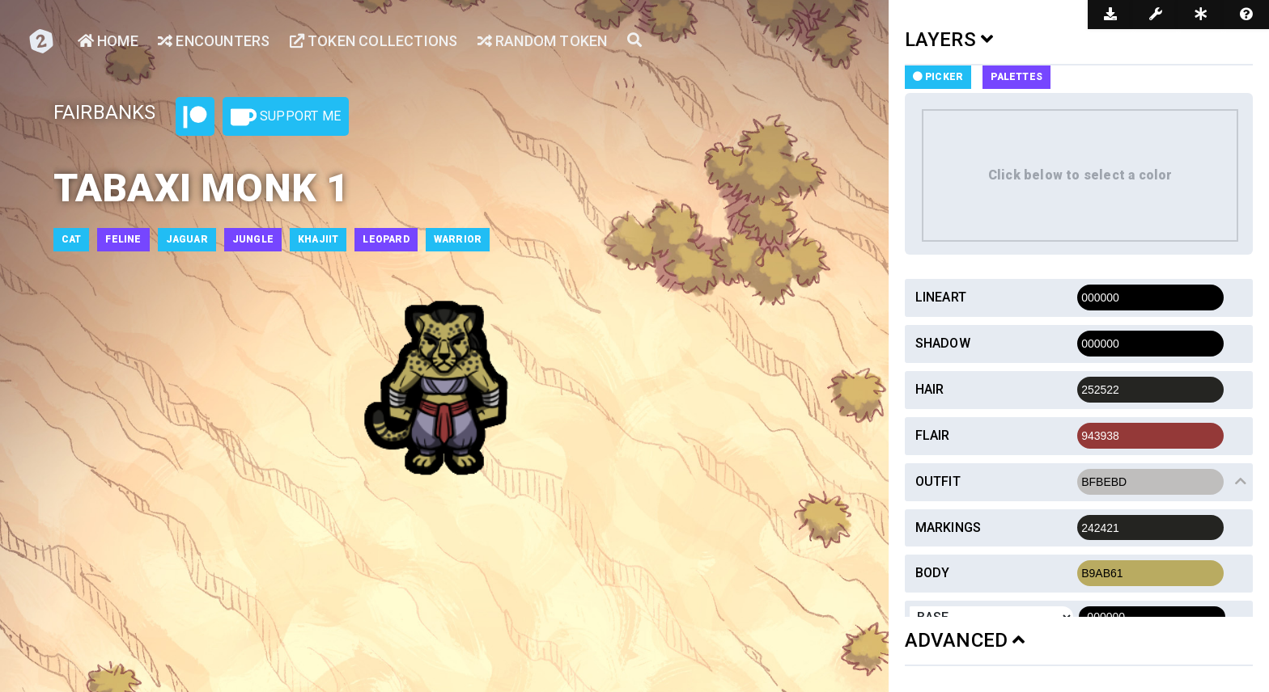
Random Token (542, 40)
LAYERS (949, 39)
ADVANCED (965, 640)
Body (932, 572)
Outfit (938, 481)
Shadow (942, 343)
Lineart (940, 297)
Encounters (214, 40)
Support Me (286, 117)
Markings (948, 527)
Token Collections (374, 40)
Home (108, 40)
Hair (929, 389)
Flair (932, 435)
